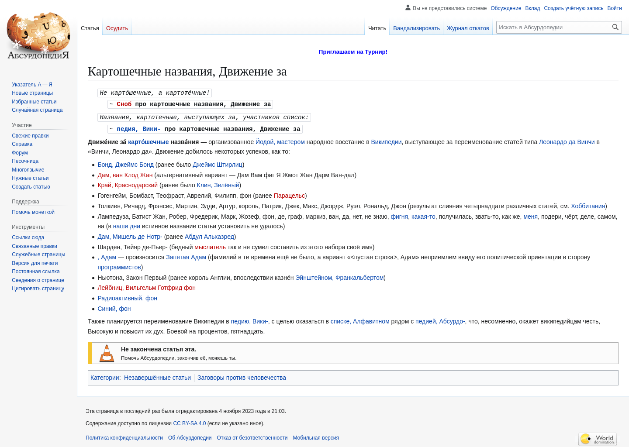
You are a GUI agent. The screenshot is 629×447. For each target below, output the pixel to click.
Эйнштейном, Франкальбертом (339, 275)
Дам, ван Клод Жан (124, 173)
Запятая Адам (186, 255)
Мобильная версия (316, 436)
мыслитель (210, 245)
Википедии (386, 140)
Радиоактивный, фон (127, 296)
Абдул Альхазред (209, 234)
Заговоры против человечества (241, 375)
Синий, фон (114, 306)
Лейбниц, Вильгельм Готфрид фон (146, 285)
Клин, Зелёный (218, 183)
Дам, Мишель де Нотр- (129, 234)
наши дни (126, 224)
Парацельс (289, 193)
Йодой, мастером (280, 140)
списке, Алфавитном (360, 319)
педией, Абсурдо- (440, 319)
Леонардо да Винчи (566, 140)
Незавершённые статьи (157, 375)
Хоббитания (588, 204)
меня (530, 214)
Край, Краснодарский (127, 183)
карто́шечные (148, 140)
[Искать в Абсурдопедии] (559, 27)
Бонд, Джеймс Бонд (125, 162)
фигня (399, 214)
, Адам (106, 255)
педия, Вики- (139, 127)
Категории (104, 375)
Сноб (124, 103)
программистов (119, 265)
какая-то (423, 214)
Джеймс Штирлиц (217, 162)
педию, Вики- (249, 319)
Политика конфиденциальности (124, 436)
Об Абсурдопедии (190, 436)
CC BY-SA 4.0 (189, 422)
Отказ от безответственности (252, 436)
